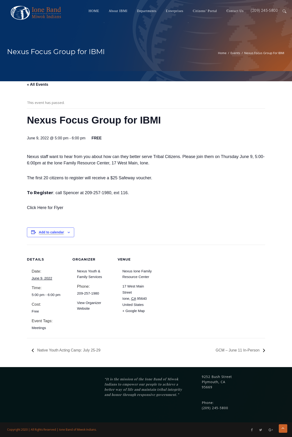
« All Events (37, 84)
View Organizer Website (89, 305)
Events (235, 53)
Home (222, 53)
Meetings (39, 328)
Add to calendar (51, 232)
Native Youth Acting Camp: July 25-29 (68, 350)
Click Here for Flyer (45, 207)
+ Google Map (133, 311)
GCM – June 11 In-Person (238, 350)
